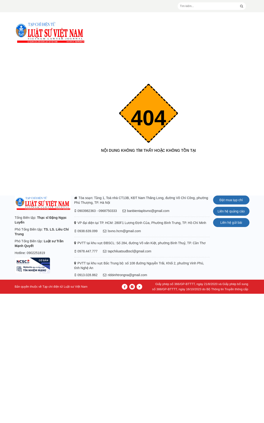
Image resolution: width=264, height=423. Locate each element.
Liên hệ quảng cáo (231, 211)
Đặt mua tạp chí (231, 200)
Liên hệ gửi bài (231, 222)
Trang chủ (148, 160)
